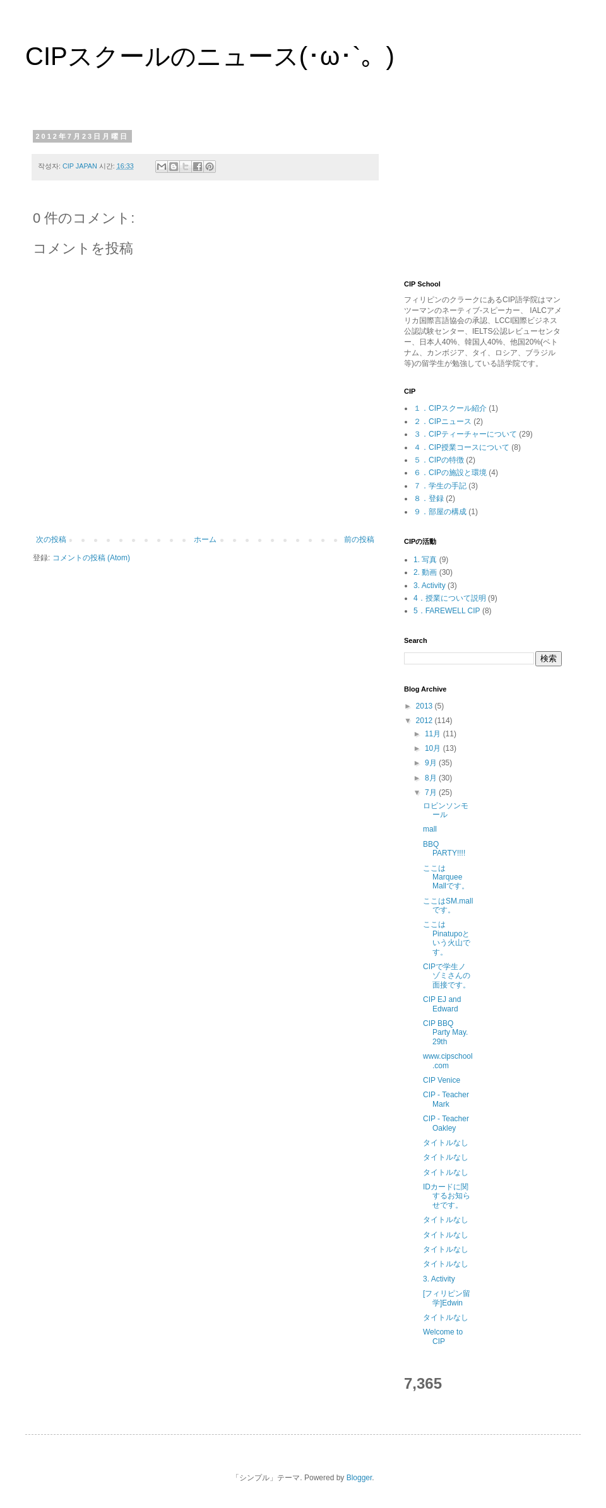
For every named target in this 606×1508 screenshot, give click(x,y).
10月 (434, 748)
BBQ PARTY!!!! (444, 848)
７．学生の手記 (439, 485)
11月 (434, 733)
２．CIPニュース (442, 421)
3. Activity (429, 585)
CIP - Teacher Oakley (446, 1123)
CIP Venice (441, 1080)
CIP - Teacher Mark (446, 1099)
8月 (432, 778)
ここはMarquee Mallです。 (446, 877)
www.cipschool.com (448, 1060)
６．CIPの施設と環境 (450, 472)
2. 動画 (425, 572)
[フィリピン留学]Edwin (446, 1298)
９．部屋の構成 (439, 511)
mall (430, 829)
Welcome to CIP (443, 1336)
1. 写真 (425, 559)
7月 (432, 792)
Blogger (359, 1477)
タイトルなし (445, 1142)
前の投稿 (359, 539)
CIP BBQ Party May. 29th (445, 1032)
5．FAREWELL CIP (446, 610)
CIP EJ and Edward (442, 1004)
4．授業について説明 (449, 598)
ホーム (205, 539)
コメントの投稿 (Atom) (91, 557)
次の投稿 (51, 539)
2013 (425, 706)
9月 (432, 762)
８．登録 (428, 498)
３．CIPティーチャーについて (465, 434)
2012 (425, 720)
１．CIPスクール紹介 (450, 408)
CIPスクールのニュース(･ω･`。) (210, 56)
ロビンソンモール (445, 810)
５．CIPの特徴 (438, 460)
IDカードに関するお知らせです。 (446, 1196)
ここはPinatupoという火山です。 (446, 938)
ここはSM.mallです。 (448, 905)
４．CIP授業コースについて (461, 447)
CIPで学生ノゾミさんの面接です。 (446, 975)
